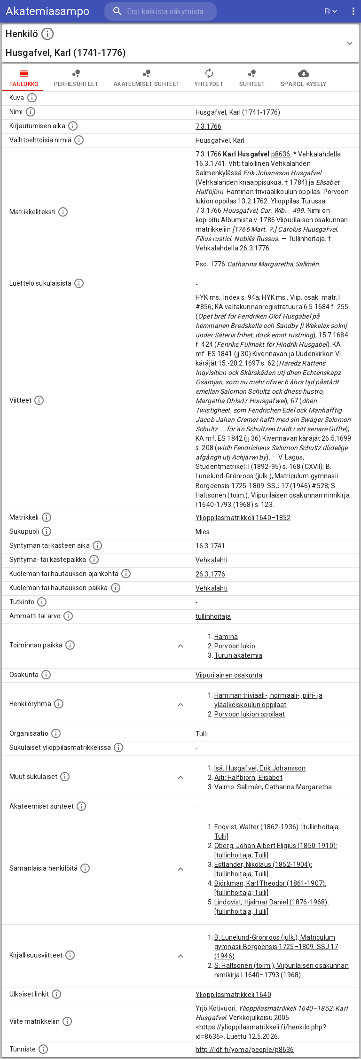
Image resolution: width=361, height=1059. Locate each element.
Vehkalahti (212, 560)
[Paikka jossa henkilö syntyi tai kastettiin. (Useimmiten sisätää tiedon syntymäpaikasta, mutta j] (94, 559)
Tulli (202, 734)
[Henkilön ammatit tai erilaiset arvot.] (68, 615)
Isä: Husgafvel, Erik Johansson (260, 768)
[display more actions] (353, 11)
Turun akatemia (238, 655)
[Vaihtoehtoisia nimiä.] (78, 140)
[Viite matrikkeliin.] (67, 1021)
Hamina (226, 636)
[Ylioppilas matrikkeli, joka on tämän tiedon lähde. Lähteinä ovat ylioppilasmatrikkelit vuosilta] (46, 517)
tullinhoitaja (213, 616)
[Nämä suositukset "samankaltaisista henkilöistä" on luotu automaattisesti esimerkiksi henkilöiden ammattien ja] (85, 868)
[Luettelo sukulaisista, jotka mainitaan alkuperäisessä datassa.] (78, 283)
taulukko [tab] (24, 77)
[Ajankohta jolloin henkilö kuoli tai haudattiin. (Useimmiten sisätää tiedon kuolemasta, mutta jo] (125, 573)
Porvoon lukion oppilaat (249, 714)
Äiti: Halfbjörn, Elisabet (248, 777)
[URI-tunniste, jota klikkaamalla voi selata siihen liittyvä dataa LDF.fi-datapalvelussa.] (43, 1049)
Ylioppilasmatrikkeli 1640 (233, 994)
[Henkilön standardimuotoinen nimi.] (30, 111)
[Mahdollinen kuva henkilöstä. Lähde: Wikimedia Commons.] (31, 97)
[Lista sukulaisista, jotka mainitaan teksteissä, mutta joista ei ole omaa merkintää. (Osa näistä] (64, 776)
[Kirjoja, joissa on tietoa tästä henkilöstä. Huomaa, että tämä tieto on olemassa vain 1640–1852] (70, 955)
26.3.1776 (210, 574)
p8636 (280, 154)
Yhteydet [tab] (209, 77)
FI (330, 11)
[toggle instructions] (47, 33)
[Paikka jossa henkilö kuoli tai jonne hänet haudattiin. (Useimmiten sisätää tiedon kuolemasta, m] (115, 587)
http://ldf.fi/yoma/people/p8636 (245, 1049)
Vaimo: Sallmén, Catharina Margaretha (273, 787)
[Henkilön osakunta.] (46, 674)
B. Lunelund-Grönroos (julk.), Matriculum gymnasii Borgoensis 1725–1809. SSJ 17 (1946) (276, 947)
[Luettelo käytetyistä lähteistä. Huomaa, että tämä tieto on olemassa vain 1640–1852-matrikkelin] (39, 400)
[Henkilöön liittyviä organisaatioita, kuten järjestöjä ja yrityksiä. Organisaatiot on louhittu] (55, 733)
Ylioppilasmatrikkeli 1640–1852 (243, 518)
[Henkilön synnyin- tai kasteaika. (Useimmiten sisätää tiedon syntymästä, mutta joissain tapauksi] (97, 545)
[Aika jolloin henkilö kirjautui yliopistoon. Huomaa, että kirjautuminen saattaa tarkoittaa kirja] (72, 125)
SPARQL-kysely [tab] (303, 77)
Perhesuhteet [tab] (76, 77)
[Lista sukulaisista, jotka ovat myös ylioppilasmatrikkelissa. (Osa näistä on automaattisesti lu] (118, 747)
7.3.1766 (208, 126)
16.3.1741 (210, 546)
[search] (160, 11)
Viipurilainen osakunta (229, 675)
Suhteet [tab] (252, 77)
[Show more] (180, 646)
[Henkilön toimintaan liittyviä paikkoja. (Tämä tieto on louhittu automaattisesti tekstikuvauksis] (70, 645)
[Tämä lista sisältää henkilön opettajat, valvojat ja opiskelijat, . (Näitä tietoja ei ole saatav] (81, 806)
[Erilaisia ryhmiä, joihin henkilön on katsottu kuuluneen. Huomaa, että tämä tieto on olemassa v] (58, 703)
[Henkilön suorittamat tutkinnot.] (41, 601)
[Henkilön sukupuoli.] (46, 531)
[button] (180, 43)
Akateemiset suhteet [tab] (147, 77)
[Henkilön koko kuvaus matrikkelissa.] (63, 211)
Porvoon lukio (234, 646)
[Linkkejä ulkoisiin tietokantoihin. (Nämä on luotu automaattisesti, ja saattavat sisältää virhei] (56, 994)
